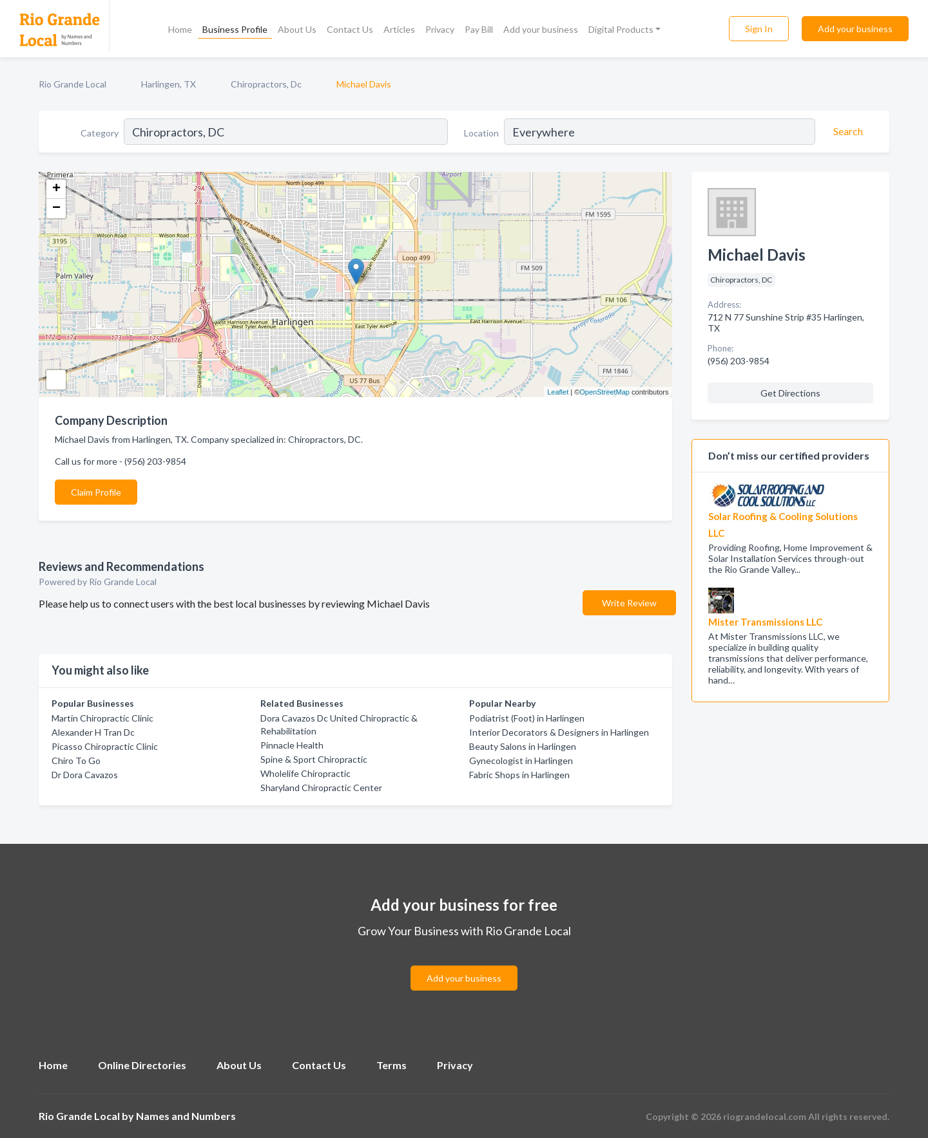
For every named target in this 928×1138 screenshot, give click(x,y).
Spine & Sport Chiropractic (313, 759)
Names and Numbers (186, 1116)
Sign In (759, 28)
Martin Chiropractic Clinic (102, 718)
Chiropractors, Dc (266, 84)
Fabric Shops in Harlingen (519, 774)
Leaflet (557, 392)
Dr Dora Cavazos (85, 774)
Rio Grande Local (72, 84)
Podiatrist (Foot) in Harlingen (527, 718)
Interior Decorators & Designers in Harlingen (559, 732)
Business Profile (234, 29)
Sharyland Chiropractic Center (321, 787)
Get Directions (790, 392)
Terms (391, 1065)
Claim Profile (96, 492)
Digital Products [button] (620, 29)
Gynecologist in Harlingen (521, 760)
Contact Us (350, 29)
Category (100, 132)
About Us (297, 29)
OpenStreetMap (604, 392)
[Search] (846, 131)
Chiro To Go (76, 760)
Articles (399, 29)
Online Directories (142, 1065)
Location (481, 132)
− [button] (56, 208)
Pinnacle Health (292, 745)
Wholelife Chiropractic (305, 773)
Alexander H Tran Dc (93, 732)
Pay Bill (479, 29)
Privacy (439, 29)
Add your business (540, 29)
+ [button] (56, 189)
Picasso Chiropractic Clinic (105, 746)
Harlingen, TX (168, 84)
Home (180, 29)
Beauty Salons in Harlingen (522, 746)
